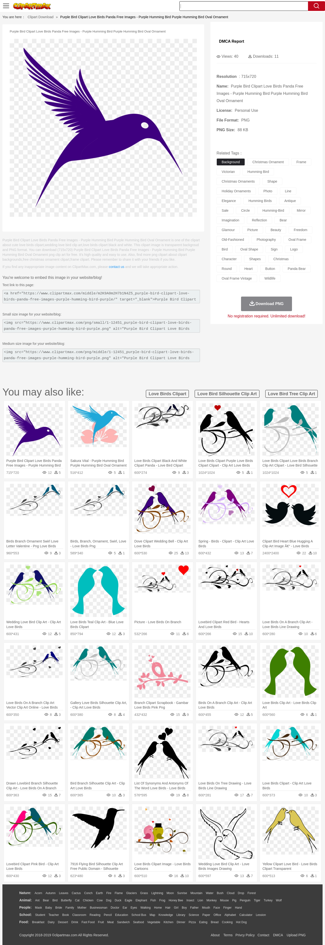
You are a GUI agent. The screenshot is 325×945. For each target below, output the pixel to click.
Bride (58, 907)
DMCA (278, 935)
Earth (99, 893)
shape (272, 181)
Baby (48, 907)
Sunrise (182, 893)
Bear (46, 900)
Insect (190, 900)
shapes (255, 259)
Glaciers (131, 893)
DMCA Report (231, 41)
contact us (116, 267)
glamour (228, 230)
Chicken (88, 900)
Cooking (227, 922)
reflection (259, 220)
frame (301, 162)
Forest (252, 893)
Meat (110, 922)
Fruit (101, 922)
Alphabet (230, 915)
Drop (241, 893)
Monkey (212, 900)
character (229, 259)
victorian (228, 172)
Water (210, 893)
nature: (25, 893)
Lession (261, 915)
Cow (100, 900)
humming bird (258, 172)
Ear (125, 907)
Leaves (63, 893)
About (215, 935)
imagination (230, 220)
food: (24, 922)
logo (294, 249)
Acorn (38, 893)
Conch (88, 893)
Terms (228, 935)
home (158, 907)
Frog (162, 900)
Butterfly (66, 900)
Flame (119, 893)
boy (184, 907)
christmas (281, 259)
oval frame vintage (237, 278)
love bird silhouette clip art (227, 393)
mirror (301, 210)
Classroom (79, 915)
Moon (170, 893)
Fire (108, 893)
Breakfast (38, 922)
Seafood (138, 922)
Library (180, 915)
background (231, 162)
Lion (200, 900)
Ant (37, 900)
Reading (95, 915)
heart (248, 269)
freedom (300, 230)
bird (225, 249)
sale (225, 210)
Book (65, 915)
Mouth (206, 907)
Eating (203, 922)
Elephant (141, 900)
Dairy (51, 922)
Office (217, 915)
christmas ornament (268, 162)
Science (194, 915)
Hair (168, 907)
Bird (55, 900)
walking (146, 907)
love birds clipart (167, 393)
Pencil (108, 915)
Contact (263, 935)
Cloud (230, 893)
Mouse (224, 900)
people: (25, 907)
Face (216, 907)
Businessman (98, 907)
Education (121, 915)
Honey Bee (176, 900)
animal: (25, 900)
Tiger (257, 900)
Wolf (279, 900)
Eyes (134, 907)
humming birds (260, 201)
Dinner (181, 922)
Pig (234, 900)
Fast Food (88, 922)
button (270, 269)
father (194, 907)
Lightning (157, 893)
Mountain (196, 893)
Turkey (268, 900)
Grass (144, 893)
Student (40, 915)
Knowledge (165, 915)
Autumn (51, 893)
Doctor (115, 907)
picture (252, 230)
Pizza (192, 922)
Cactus (76, 893)
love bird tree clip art (291, 393)
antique (290, 201)
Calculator (245, 915)
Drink (74, 922)
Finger (227, 907)
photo (267, 191)
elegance (229, 201)
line (288, 191)
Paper (206, 915)
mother (81, 907)
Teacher (54, 915)
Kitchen (168, 922)
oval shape (249, 249)
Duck (118, 900)
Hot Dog (241, 922)
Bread (214, 922)
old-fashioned (233, 240)
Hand (238, 907)
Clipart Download (41, 17)
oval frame (297, 240)
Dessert (63, 922)
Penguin (245, 900)
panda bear (297, 269)
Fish (153, 900)
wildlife (270, 278)
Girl (176, 907)
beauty (276, 230)
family (70, 907)
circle (245, 210)
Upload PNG (296, 935)
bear (283, 220)
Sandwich (123, 922)
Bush (220, 893)
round (227, 269)
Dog (108, 900)
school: (25, 915)
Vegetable (153, 922)
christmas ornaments (238, 181)
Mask (38, 907)
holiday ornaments (236, 191)
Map (152, 915)
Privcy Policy (245, 935)
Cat (77, 900)
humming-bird (273, 210)
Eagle (128, 900)
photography (266, 240)
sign (274, 249)
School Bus (139, 915)
